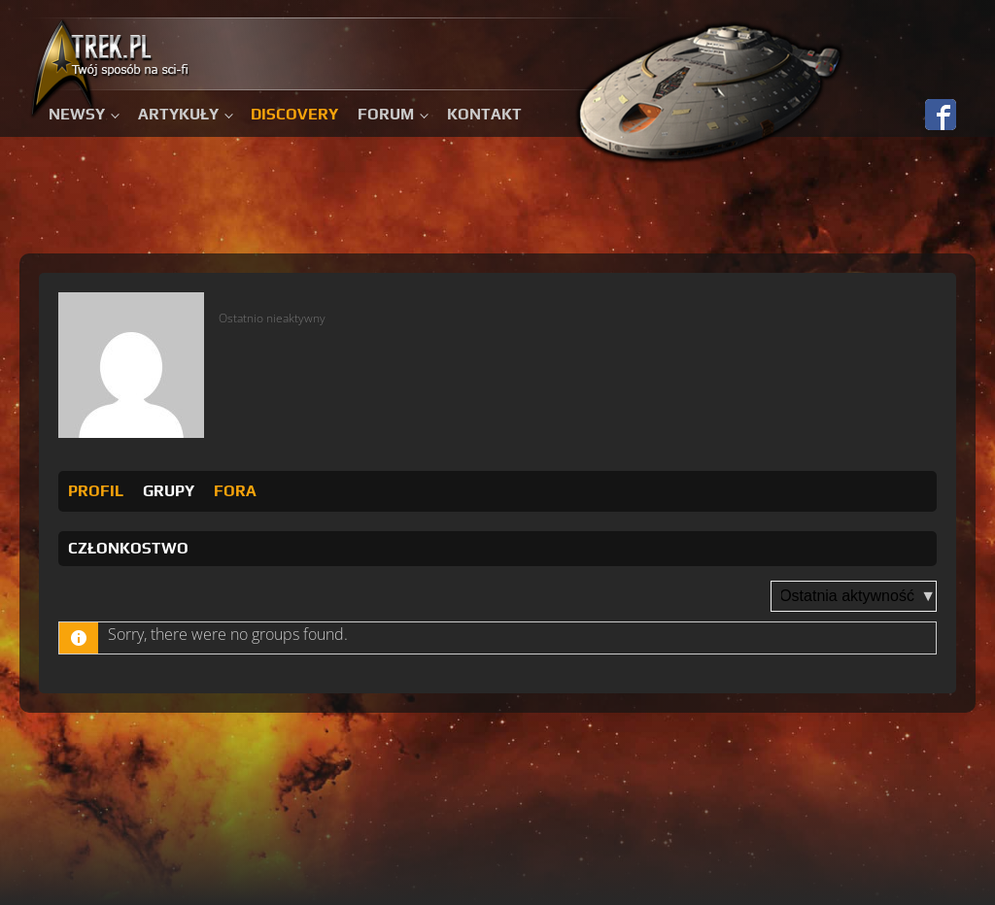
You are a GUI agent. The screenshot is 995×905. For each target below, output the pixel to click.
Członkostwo (128, 548)
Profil (95, 491)
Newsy (77, 114)
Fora (235, 491)
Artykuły (178, 114)
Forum (386, 114)
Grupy (168, 491)
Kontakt (484, 114)
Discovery (294, 114)
